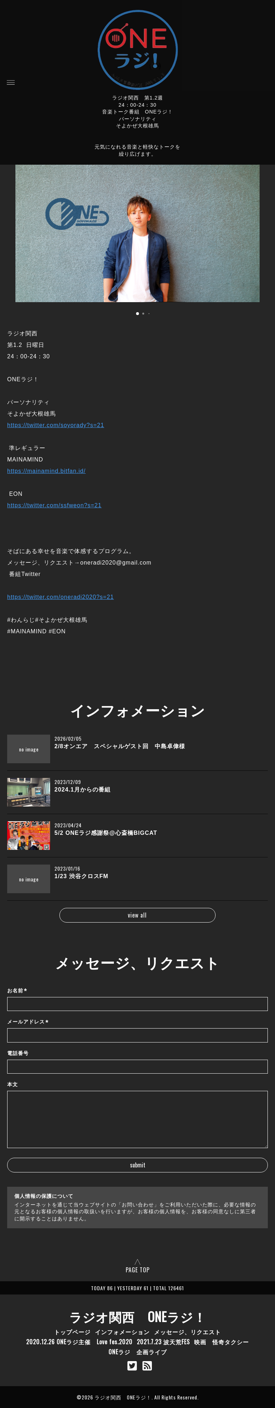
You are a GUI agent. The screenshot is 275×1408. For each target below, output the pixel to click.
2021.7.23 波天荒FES (163, 1341)
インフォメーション (122, 1331)
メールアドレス (28, 1022)
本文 (12, 1084)
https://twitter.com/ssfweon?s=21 (54, 505)
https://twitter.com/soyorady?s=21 (55, 425)
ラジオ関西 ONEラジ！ (137, 1316)
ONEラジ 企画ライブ (137, 1351)
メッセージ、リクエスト (187, 1331)
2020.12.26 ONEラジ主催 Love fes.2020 (79, 1341)
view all (137, 915)
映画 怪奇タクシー (221, 1341)
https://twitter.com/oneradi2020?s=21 (60, 597)
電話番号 (18, 1053)
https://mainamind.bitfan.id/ (46, 471)
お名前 (17, 991)
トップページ (72, 1331)
